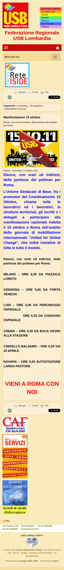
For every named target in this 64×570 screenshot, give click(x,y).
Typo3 (55, 561)
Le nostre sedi (48, 12)
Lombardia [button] (22, 105)
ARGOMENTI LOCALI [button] (15, 109)
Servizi (45, 15)
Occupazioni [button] (36, 105)
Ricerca (45, 21)
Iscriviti (45, 18)
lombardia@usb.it (30, 529)
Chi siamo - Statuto (51, 9)
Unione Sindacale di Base (29, 550)
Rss (8, 521)
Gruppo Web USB (29, 561)
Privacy (45, 27)
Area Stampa (48, 24)
